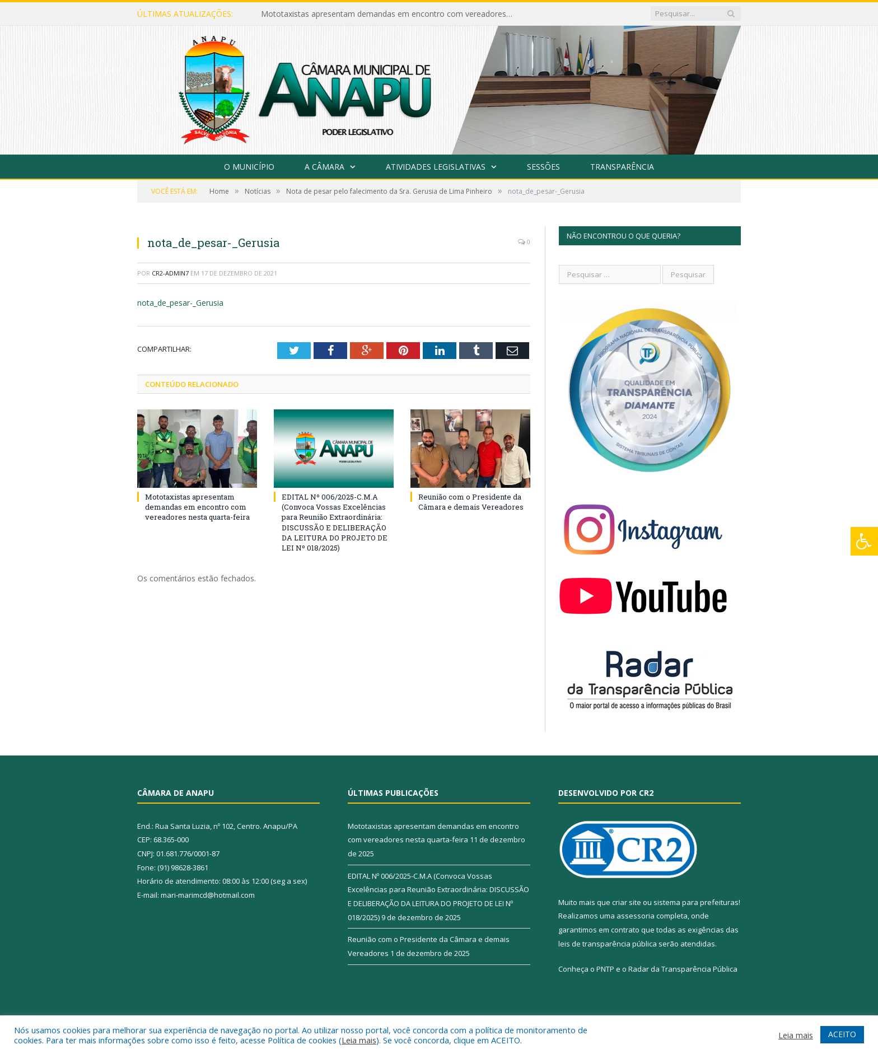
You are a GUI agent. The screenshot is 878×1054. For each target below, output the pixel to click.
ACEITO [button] (842, 1034)
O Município (249, 166)
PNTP (605, 969)
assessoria (636, 916)
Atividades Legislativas (435, 166)
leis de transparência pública (607, 944)
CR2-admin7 (170, 273)
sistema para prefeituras (696, 902)
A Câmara (324, 166)
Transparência (622, 166)
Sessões (543, 166)
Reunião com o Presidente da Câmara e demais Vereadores (471, 502)
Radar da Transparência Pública (682, 969)
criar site (626, 902)
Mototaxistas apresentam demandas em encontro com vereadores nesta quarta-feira (390, 14)
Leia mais (359, 1040)
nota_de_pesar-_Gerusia (180, 302)
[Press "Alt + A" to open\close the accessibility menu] (864, 541)
